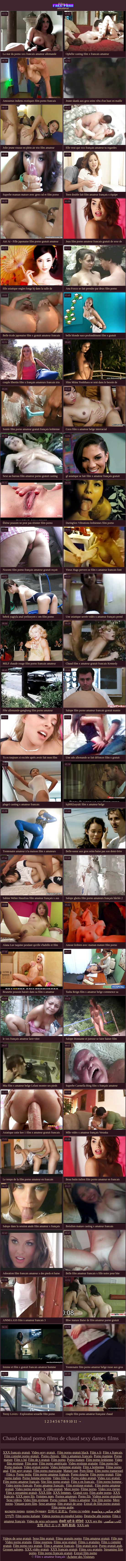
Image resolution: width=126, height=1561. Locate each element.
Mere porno (71, 1489)
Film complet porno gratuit (22, 1456)
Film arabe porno (100, 1492)
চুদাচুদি (9, 1516)
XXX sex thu (93, 1521)
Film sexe (31, 1463)
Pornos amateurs (66, 1496)
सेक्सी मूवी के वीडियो (71, 1521)
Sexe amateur (47, 1503)
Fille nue (116, 1538)
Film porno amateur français (51, 1474)
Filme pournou (42, 1542)
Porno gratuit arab (110, 1546)
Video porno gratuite (28, 1489)
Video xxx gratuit (109, 1478)
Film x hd (20, 1460)
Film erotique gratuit (79, 1485)
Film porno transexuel (109, 1471)
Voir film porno (101, 1500)
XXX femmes (62, 1492)
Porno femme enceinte (36, 1478)
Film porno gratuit (102, 1474)
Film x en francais (83, 1481)
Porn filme (86, 1471)
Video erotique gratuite (83, 1463)
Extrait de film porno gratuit (102, 1503)
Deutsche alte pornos (97, 1516)
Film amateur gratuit (96, 1538)
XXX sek (83, 1525)
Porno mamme (103, 1456)
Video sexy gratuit (43, 1452)
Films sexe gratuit (65, 1542)
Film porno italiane (28, 1516)
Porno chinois (50, 1456)
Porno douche (80, 1474)
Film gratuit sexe (86, 1546)
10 (71, 1421)
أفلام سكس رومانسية (106, 1511)
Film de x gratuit (39, 1460)
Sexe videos (14, 1500)
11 (75, 1421)
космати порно (15, 1511)
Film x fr (95, 1452)
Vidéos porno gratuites (106, 1496)
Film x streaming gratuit (21, 1492)
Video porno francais (19, 1485)
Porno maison (13, 1467)
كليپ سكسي (112, 1521)
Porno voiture (59, 1500)
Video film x (61, 1478)
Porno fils (84, 1496)
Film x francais (112, 1452)
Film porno (58, 1460)
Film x (10, 1474)
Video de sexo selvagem (42, 1521)
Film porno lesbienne (99, 1460)
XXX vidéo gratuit (37, 1549)
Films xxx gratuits (90, 1549)
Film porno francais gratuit (55, 1553)
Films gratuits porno (69, 1538)
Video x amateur (79, 1500)
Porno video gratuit (83, 1478)
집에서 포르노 (58, 1511)
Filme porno (89, 1489)
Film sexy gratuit (21, 1471)
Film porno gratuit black (72, 1452)
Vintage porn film (25, 1503)
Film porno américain (53, 1463)
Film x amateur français (63, 5)
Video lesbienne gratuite (65, 1467)
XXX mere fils (25, 1496)
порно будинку (36, 1511)
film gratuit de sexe (70, 1503)
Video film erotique (35, 1500)
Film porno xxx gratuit (27, 1546)
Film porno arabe (63, 1507)
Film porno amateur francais (21, 1481)
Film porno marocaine (47, 1471)
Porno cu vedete (79, 1511)
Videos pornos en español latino (62, 1516)
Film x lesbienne (93, 1467)
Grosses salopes (13, 1549)
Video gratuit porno (36, 1467)
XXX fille (45, 1492)
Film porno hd (108, 1463)
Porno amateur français (49, 1485)
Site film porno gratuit (55, 1481)
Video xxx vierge (109, 1489)
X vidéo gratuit (53, 1489)
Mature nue (70, 1471)
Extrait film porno (85, 1553)
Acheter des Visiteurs (80, 1556)
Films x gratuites (89, 1542)
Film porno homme (109, 1481)
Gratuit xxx (80, 1492)
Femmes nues (45, 1496)
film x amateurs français (76, 1456)
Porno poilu (23, 1474)
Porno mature (75, 1460)
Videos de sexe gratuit (17, 1538)
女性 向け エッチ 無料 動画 (56, 1525)
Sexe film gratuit (43, 1538)
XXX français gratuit (16, 1452)
